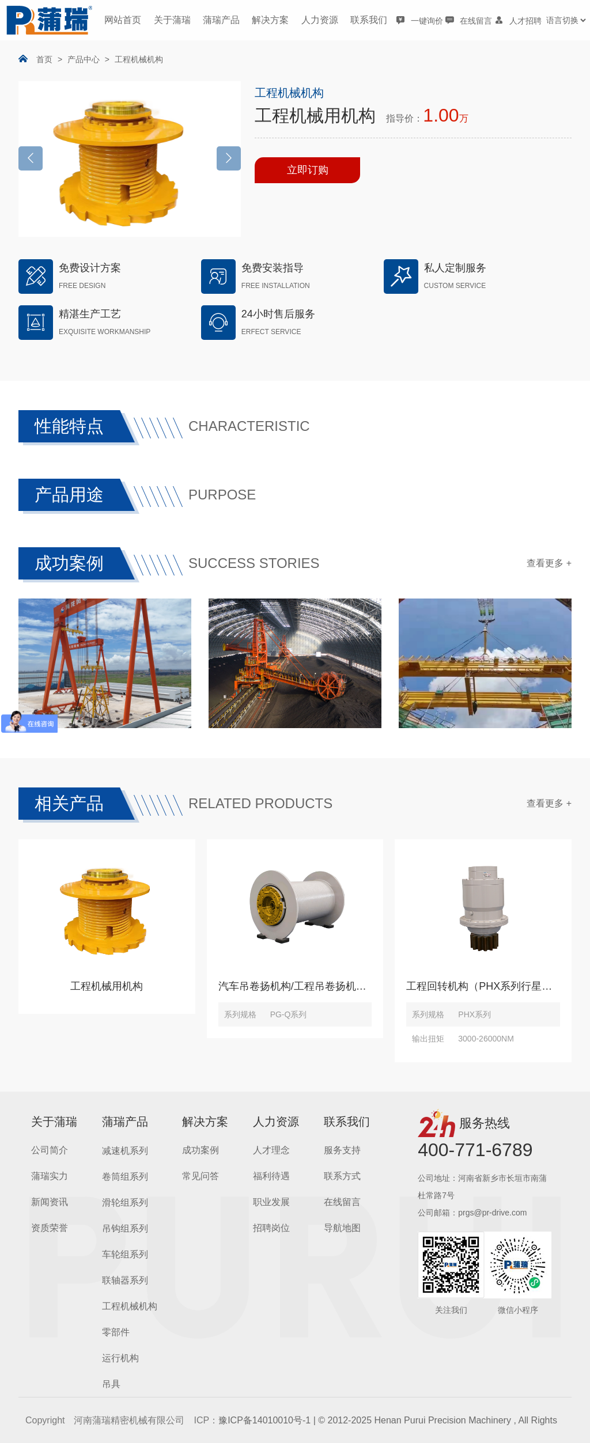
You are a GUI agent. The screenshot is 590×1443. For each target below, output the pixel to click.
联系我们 (368, 20)
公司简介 (49, 1150)
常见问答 (200, 1176)
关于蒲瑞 (172, 20)
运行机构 (120, 1358)
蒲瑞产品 (221, 20)
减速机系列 (125, 1151)
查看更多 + (549, 563)
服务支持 (342, 1150)
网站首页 (122, 20)
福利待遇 (271, 1176)
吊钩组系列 (125, 1228)
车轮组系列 (125, 1254)
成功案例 (200, 1150)
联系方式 (342, 1176)
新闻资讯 (49, 1202)
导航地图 (342, 1228)
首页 (44, 59)
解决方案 (270, 20)
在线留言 (342, 1202)
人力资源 (319, 20)
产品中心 (83, 59)
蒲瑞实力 (49, 1176)
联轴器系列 (125, 1280)
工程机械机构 (139, 59)
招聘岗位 (271, 1228)
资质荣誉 (49, 1228)
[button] (229, 158)
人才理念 (271, 1150)
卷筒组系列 (125, 1176)
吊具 (111, 1384)
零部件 (116, 1332)
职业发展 (271, 1202)
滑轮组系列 (125, 1202)
